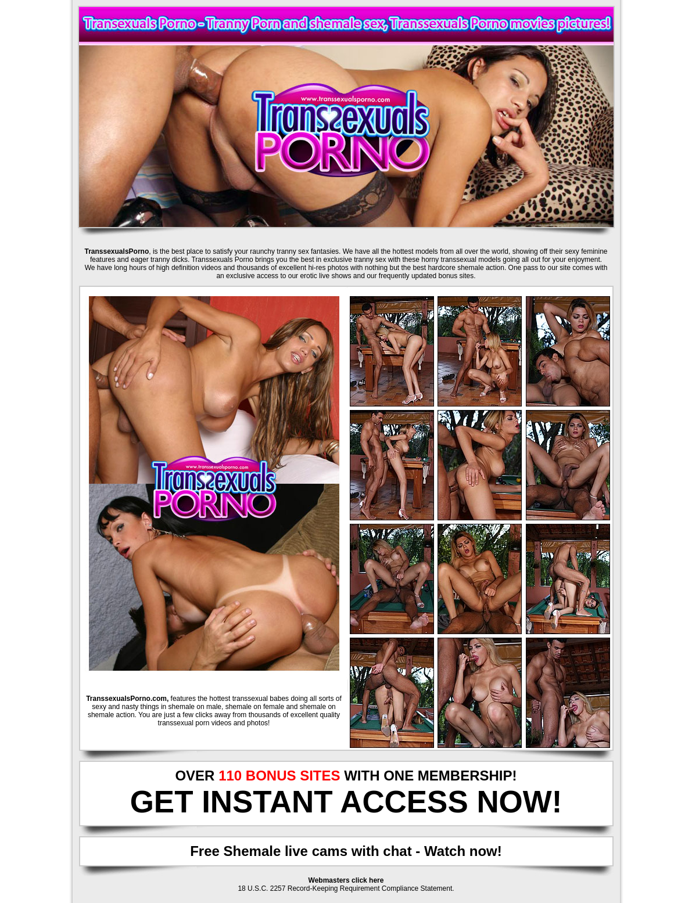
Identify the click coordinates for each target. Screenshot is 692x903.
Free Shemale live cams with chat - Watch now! (346, 851)
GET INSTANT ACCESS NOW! (346, 802)
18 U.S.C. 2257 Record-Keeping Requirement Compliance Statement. (346, 888)
